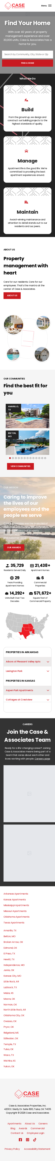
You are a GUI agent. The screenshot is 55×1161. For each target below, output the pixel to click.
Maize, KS (8, 993)
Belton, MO (10, 936)
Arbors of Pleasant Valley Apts (27, 661)
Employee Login (35, 1133)
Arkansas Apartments (16, 893)
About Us (12, 295)
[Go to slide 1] (10, 458)
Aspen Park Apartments (27, 690)
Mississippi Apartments (16, 905)
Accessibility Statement (37, 1149)
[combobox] (27, 54)
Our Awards (14, 547)
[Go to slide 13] (45, 458)
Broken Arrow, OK (13, 942)
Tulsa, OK (8, 1049)
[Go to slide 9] (33, 458)
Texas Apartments (14, 922)
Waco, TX (9, 1055)
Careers (43, 1123)
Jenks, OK (9, 970)
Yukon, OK (9, 1066)
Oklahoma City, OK (14, 1015)
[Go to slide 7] (27, 458)
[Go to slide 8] (30, 458)
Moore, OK (9, 999)
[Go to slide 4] (19, 458)
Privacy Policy (12, 1149)
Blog (12, 1128)
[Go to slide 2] (13, 458)
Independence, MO (14, 965)
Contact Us (17, 1133)
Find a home (27, 63)
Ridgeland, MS (11, 1032)
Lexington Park (27, 671)
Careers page (42, 758)
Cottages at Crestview (27, 699)
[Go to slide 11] (39, 458)
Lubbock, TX (10, 987)
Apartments (14, 1123)
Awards (23, 1128)
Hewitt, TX (9, 959)
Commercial (38, 1128)
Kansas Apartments (15, 899)
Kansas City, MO (12, 976)
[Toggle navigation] (46, 5)
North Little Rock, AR (15, 1009)
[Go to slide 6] (25, 458)
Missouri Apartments (15, 911)
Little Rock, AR (11, 981)
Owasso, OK (10, 1021)
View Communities (20, 466)
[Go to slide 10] (36, 458)
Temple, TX (10, 1044)
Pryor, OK (9, 1027)
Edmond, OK (10, 948)
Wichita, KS (9, 1060)
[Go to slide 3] (16, 458)
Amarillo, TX (10, 930)
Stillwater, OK (11, 1038)
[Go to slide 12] (42, 458)
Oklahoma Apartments (16, 916)
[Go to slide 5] (22, 458)
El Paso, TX (9, 953)
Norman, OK (10, 1004)
